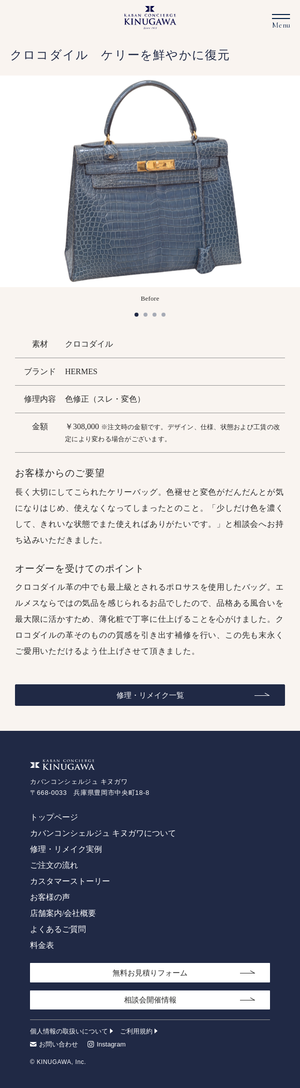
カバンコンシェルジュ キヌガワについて (103, 833)
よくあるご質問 (58, 929)
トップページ (54, 817)
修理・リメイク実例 (66, 849)
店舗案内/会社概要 (63, 913)
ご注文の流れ (54, 865)
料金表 (42, 945)
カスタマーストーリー (70, 881)
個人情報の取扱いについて (69, 1031)
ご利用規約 (136, 1031)
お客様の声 (50, 897)
